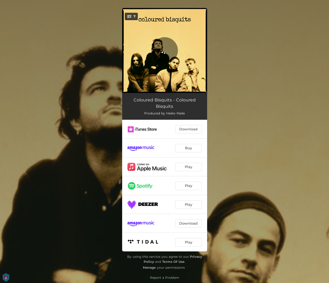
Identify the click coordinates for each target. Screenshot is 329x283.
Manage (149, 267)
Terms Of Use (173, 262)
